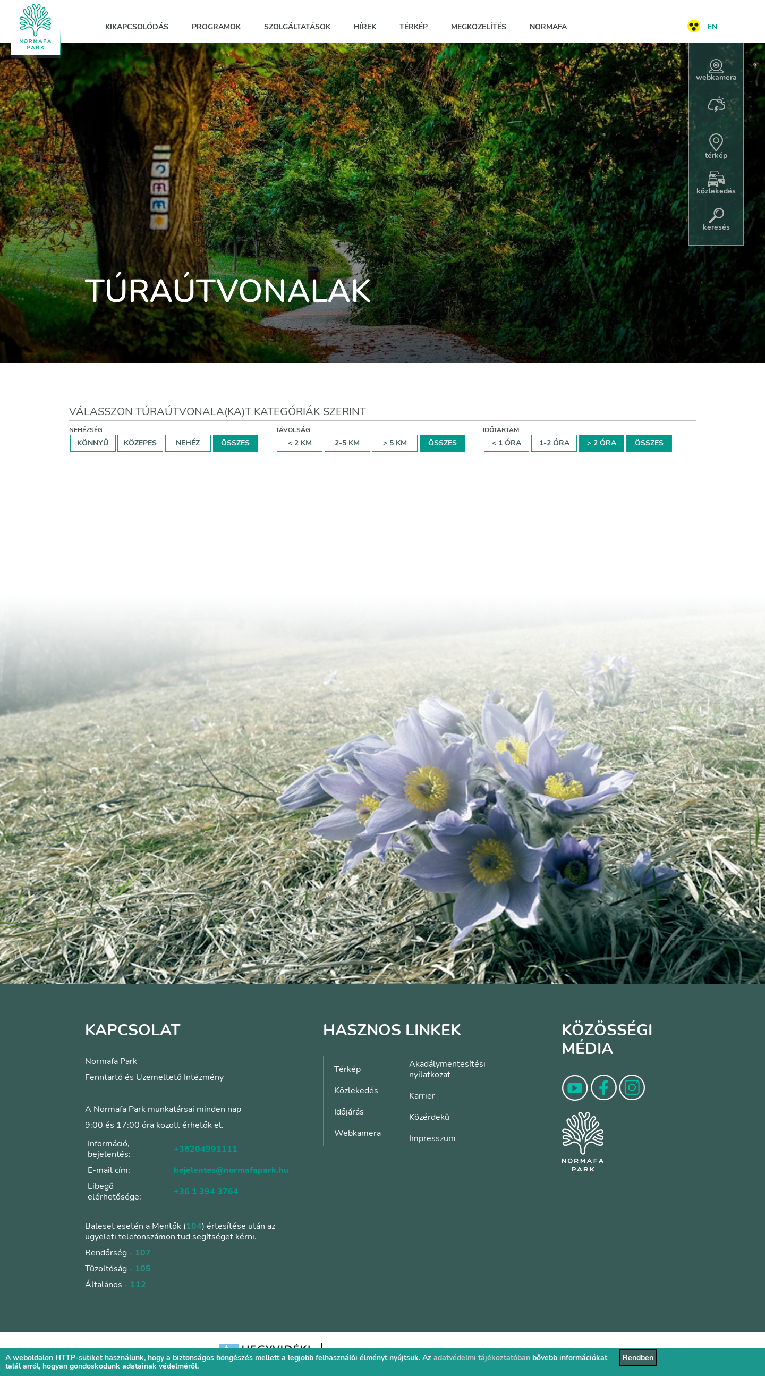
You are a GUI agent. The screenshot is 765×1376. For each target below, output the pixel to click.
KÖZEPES (140, 443)
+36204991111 (205, 1149)
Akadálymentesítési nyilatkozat (447, 1069)
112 (138, 1284)
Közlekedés (356, 1090)
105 (143, 1268)
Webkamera (357, 1133)
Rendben (638, 1358)
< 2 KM (300, 443)
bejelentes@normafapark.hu (231, 1170)
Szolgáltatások (297, 27)
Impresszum (432, 1138)
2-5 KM (347, 443)
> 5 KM (395, 443)
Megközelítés (478, 27)
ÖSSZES (235, 443)
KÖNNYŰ (92, 443)
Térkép (414, 27)
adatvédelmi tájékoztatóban (482, 1358)
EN (712, 27)
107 (143, 1253)
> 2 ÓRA (601, 443)
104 (194, 1226)
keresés (716, 220)
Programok (216, 27)
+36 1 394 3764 (206, 1191)
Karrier (422, 1096)
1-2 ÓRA (554, 443)
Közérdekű (429, 1117)
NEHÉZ (188, 443)
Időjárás (349, 1112)
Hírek (365, 27)
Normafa (548, 27)
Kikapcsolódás (136, 27)
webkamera (716, 70)
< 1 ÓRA (506, 443)
